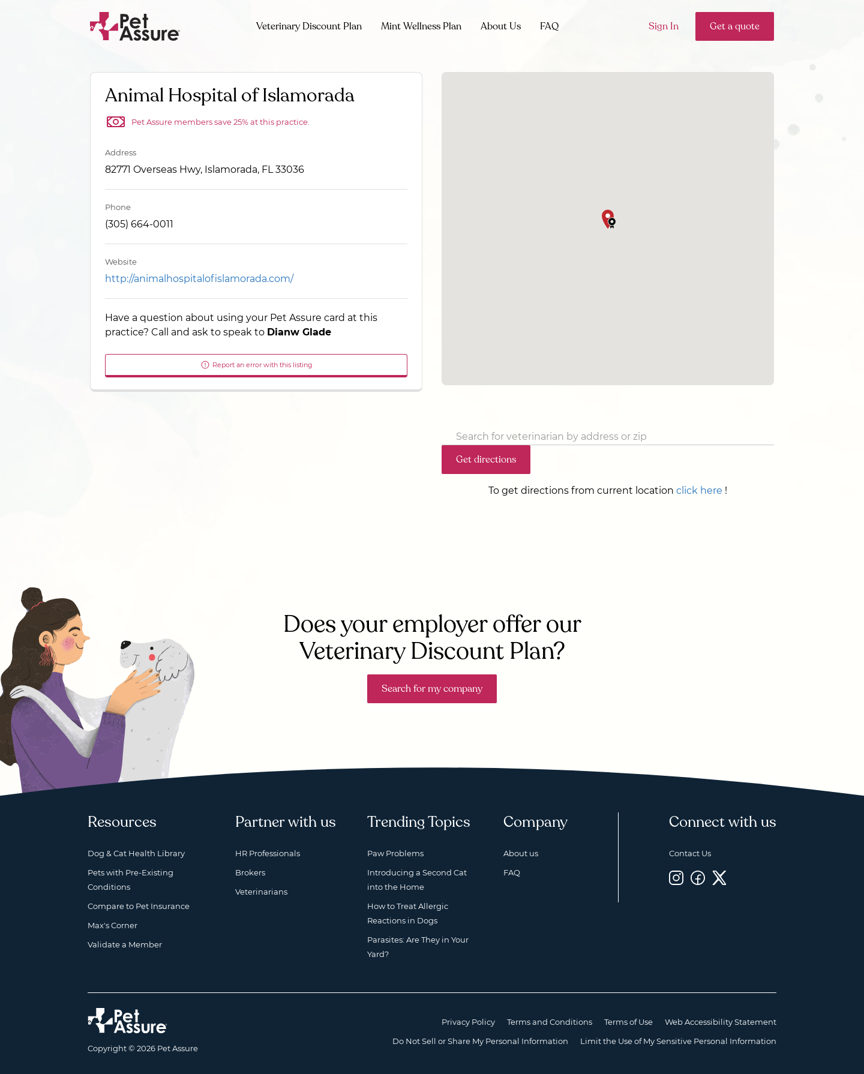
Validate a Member (125, 944)
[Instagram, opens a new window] (676, 877)
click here (699, 490)
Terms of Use (628, 1022)
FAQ (549, 26)
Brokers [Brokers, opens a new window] (250, 872)
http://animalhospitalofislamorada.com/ (199, 278)
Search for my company (432, 688)
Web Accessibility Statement (720, 1022)
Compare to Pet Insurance (139, 906)
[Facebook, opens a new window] (698, 877)
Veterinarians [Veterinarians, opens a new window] (261, 891)
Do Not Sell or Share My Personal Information (480, 1041)
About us (520, 853)
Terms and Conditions (549, 1022)
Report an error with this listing (256, 365)
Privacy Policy (468, 1022)
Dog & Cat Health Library (136, 853)
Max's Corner (112, 925)
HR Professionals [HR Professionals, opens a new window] (267, 853)
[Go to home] (135, 25)
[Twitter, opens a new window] (719, 877)
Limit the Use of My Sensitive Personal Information (678, 1041)
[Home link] (127, 1020)
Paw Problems (395, 853)
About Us (501, 26)
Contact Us (690, 853)
